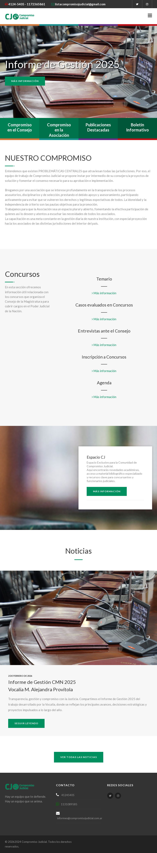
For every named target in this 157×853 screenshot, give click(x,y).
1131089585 (68, 804)
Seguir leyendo (26, 723)
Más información (25, 81)
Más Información (106, 491)
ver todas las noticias (78, 757)
